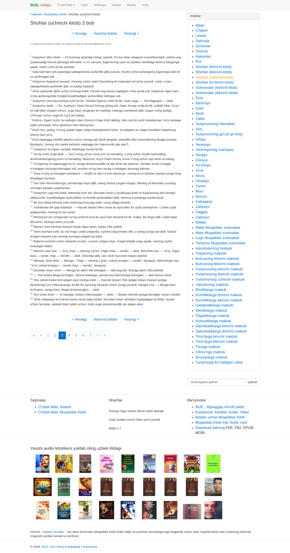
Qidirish (252, 382)
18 (31, 216)
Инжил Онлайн (53, 531)
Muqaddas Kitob (55, 14)
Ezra (199, 98)
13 (31, 172)
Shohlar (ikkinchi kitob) (214, 72)
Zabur (200, 119)
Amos (200, 176)
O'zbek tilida (66, 4)
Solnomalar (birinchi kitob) (216, 88)
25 (31, 274)
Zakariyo (202, 217)
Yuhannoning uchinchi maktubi (220, 279)
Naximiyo (203, 103)
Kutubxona (90, 546)
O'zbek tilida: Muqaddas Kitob (62, 412)
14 (31, 182)
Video (145, 4)
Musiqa (131, 4)
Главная (36, 14)
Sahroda (202, 41)
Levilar (201, 36)
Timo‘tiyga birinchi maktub (216, 337)
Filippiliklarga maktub (212, 316)
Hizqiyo (201, 155)
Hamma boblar (105, 33)
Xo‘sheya (203, 165)
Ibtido (200, 25)
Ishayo (201, 139)
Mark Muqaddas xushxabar (217, 233)
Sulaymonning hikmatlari (215, 124)
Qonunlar (203, 46)
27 (31, 293)
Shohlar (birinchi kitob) (214, 67)
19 (31, 226)
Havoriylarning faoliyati (214, 248)
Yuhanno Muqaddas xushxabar (220, 243)
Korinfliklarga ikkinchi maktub (219, 300)
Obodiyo (202, 181)
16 (31, 201)
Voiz (199, 129)
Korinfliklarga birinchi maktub (219, 295)
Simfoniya (100, 4)
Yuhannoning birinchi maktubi (219, 269)
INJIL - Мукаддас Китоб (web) (219, 407)
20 (31, 230)
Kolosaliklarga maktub (213, 321)
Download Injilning (210, 428)
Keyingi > (131, 33)
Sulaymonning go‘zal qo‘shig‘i (219, 134)
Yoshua (201, 51)
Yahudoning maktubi (212, 285)
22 (31, 250)
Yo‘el (199, 170)
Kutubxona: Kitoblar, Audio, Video (222, 412)
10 (31, 148)
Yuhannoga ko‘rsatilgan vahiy (219, 362)
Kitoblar (116, 4)
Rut (198, 62)
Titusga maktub (208, 347)
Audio (84, 4)
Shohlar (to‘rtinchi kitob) (215, 82)
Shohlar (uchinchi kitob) (214, 77)
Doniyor (202, 160)
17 (31, 206)
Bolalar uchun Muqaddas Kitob (220, 417)
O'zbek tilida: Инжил (54, 407)
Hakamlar (203, 56)
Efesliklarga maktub (211, 310)
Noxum (201, 196)
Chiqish (202, 30)
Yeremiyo (203, 145)
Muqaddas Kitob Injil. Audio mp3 (221, 422)
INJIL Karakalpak (68, 546)
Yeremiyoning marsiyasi (215, 150)
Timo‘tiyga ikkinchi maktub (217, 342)
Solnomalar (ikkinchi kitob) (217, 93)
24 (31, 269)
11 (31, 153)
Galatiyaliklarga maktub (214, 305)
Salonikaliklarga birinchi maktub (221, 326)
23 (31, 259)
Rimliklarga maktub (211, 290)
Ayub (200, 113)
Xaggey (202, 212)
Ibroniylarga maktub (211, 357)
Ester (200, 108)
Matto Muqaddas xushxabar (218, 228)
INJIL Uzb (48, 546)
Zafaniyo (202, 207)
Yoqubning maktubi (211, 253)
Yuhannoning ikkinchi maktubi (219, 274)
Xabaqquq (204, 202)
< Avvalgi (79, 33)
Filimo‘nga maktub (210, 352)
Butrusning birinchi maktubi (217, 259)
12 (31, 163)
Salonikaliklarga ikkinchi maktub (221, 331)
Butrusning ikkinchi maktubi (217, 264)
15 (31, 192)
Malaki (201, 222)
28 (31, 298)
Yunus (201, 186)
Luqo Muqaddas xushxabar (217, 238)
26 (31, 279)
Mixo (199, 191)
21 (31, 240)
